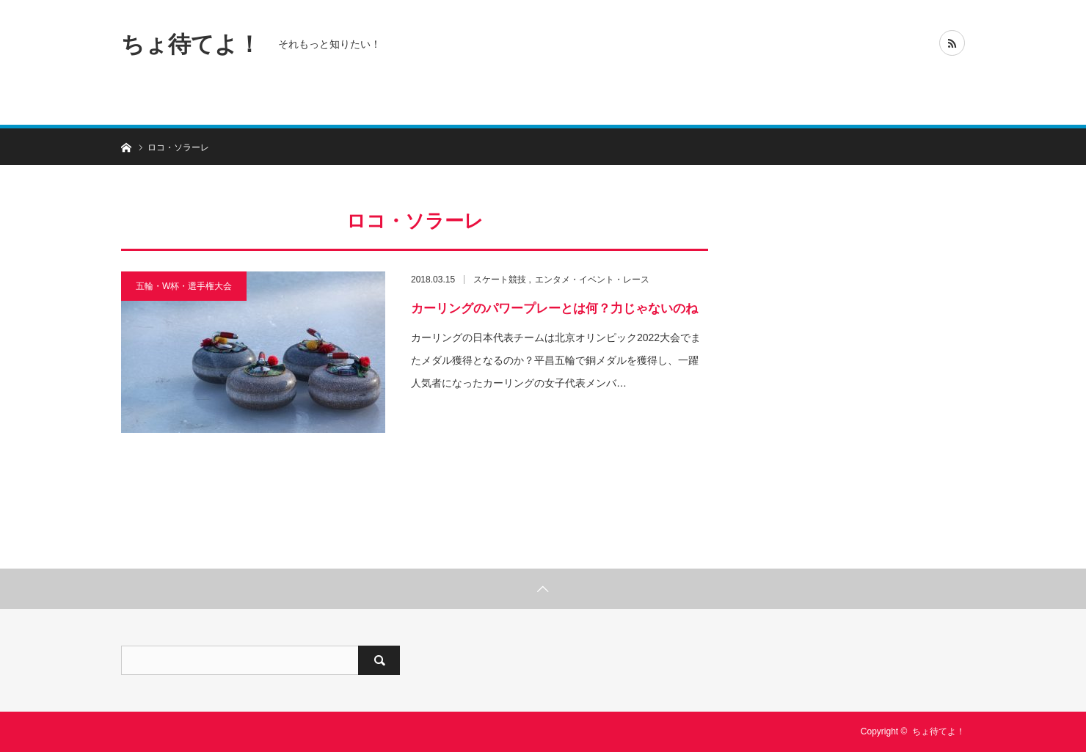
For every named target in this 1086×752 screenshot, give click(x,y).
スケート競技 (499, 279)
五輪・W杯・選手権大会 (184, 286)
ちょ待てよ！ (190, 43)
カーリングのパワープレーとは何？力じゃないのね (554, 308)
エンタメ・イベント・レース (592, 279)
